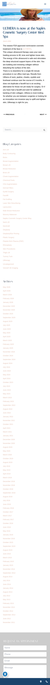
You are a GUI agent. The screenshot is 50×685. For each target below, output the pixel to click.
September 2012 (9, 615)
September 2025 (9, 317)
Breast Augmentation (10, 161)
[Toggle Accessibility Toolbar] (5, 674)
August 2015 (7, 550)
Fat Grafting (7, 199)
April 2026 (6, 291)
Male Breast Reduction (11, 211)
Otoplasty (6, 230)
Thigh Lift (6, 253)
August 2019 (7, 462)
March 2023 (7, 397)
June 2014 (7, 584)
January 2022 (8, 417)
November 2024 (9, 352)
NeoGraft (6, 226)
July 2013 (6, 596)
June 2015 (7, 554)
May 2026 (6, 287)
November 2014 (9, 569)
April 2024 (6, 378)
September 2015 (9, 546)
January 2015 (8, 565)
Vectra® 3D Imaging (10, 268)
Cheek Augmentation (10, 176)
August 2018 (7, 497)
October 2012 (8, 611)
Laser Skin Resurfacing (11, 203)
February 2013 (8, 603)
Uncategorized (8, 264)
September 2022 (9, 405)
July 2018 (6, 500)
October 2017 (8, 512)
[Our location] (41, 681)
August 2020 (7, 447)
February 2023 (8, 401)
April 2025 (6, 337)
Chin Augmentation (10, 184)
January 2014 (8, 588)
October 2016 (8, 523)
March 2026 (7, 295)
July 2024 (6, 367)
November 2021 (9, 420)
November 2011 (9, 622)
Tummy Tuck (7, 256)
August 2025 (7, 321)
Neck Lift (6, 222)
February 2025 (8, 344)
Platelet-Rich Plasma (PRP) (13, 241)
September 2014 (9, 573)
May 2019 (6, 470)
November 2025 (9, 310)
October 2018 (8, 489)
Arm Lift (6, 150)
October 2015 (8, 542)
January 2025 (8, 348)
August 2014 (7, 577)
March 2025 (7, 340)
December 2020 (9, 439)
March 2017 (7, 516)
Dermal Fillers (8, 188)
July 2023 (6, 386)
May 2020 (6, 451)
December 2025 (9, 306)
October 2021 (8, 424)
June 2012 (7, 618)
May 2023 (6, 394)
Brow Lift (6, 173)
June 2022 (7, 413)
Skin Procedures (9, 249)
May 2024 (6, 375)
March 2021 (7, 432)
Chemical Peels (9, 180)
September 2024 (9, 359)
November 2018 (9, 485)
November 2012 (9, 607)
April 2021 (6, 428)
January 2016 (8, 535)
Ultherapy (6, 260)
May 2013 (6, 599)
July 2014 (6, 580)
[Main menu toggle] (45, 4)
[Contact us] (47, 681)
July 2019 (6, 466)
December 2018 (9, 481)
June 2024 (7, 371)
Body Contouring (9, 153)
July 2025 (6, 325)
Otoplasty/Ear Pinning (11, 233)
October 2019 (8, 458)
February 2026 (8, 298)
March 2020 (7, 455)
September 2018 (9, 493)
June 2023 (7, 390)
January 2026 (8, 302)
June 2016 (7, 527)
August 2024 (7, 363)
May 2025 (6, 333)
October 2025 (8, 314)
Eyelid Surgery (8, 192)
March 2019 (7, 478)
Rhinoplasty (7, 245)
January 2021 (8, 436)
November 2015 (9, 538)
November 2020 (9, 443)
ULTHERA (27, 49)
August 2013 (7, 592)
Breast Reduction (9, 169)
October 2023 (8, 382)
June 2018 (7, 504)
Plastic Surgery (8, 237)
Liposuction (7, 207)
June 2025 (7, 329)
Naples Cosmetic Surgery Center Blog (17, 218)
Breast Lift (6, 165)
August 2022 (7, 409)
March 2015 (7, 558)
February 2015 (8, 561)
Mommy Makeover (10, 214)
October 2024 (8, 356)
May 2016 (6, 531)
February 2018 (8, 508)
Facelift (5, 195)
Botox (5, 157)
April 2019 (6, 474)
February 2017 (8, 519)
